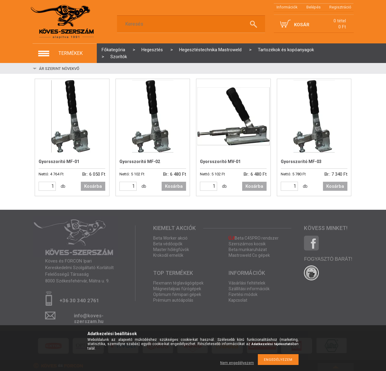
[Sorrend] (74, 68)
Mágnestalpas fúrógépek (177, 288)
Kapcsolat (238, 300)
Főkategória (113, 49)
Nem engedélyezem (237, 363)
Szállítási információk (249, 288)
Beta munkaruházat (248, 249)
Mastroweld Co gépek (249, 255)
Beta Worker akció (170, 238)
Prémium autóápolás (173, 300)
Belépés (313, 7)
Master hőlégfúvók (171, 249)
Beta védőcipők (167, 243)
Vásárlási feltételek (247, 283)
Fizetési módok (243, 294)
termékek (71, 53)
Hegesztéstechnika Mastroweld (210, 49)
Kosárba (93, 186)
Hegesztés (152, 49)
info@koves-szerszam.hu (88, 317)
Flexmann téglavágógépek (178, 283)
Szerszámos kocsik (247, 243)
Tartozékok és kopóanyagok (286, 49)
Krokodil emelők (168, 255)
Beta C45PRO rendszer (254, 238)
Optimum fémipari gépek (177, 294)
